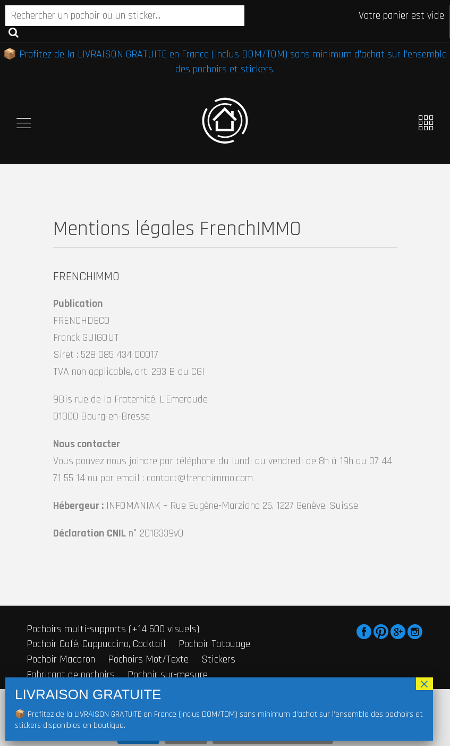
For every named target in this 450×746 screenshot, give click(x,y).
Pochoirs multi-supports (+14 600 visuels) (113, 629)
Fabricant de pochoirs (71, 675)
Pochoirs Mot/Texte (148, 659)
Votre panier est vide (401, 15)
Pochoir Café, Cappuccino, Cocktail (96, 644)
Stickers (218, 659)
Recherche (13, 32)
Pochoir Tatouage (214, 644)
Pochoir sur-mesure (168, 675)
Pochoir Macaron (61, 659)
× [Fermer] (424, 683)
